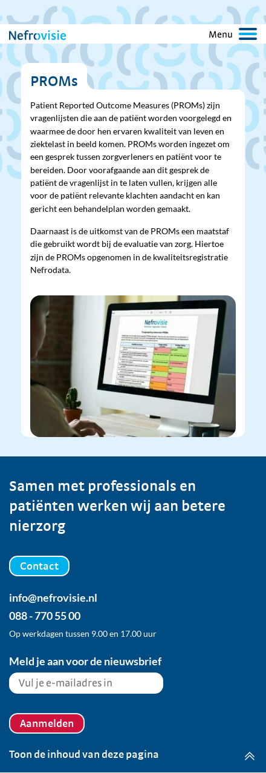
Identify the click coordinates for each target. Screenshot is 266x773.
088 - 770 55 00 (44, 615)
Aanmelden (47, 723)
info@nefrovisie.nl (53, 597)
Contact (39, 565)
